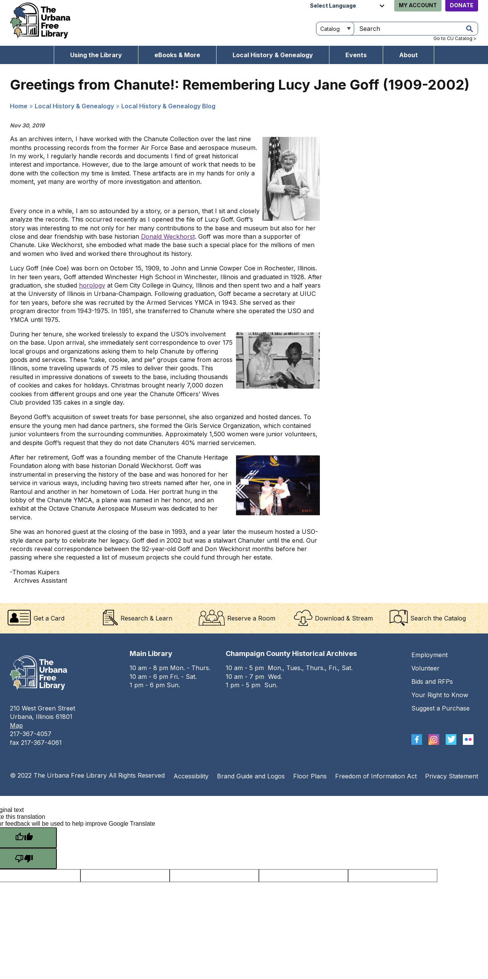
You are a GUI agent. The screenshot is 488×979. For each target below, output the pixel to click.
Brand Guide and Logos (251, 776)
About (408, 55)
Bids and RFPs (432, 681)
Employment (429, 655)
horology (92, 285)
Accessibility (191, 776)
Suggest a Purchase (440, 708)
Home (18, 106)
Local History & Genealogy (273, 55)
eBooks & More (177, 55)
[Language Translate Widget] (348, 5)
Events (356, 55)
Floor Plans (310, 776)
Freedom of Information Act (376, 776)
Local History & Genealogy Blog (168, 106)
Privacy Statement (451, 776)
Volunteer (425, 668)
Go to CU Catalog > (455, 38)
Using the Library (96, 55)
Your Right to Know (439, 695)
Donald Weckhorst (168, 236)
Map (16, 725)
